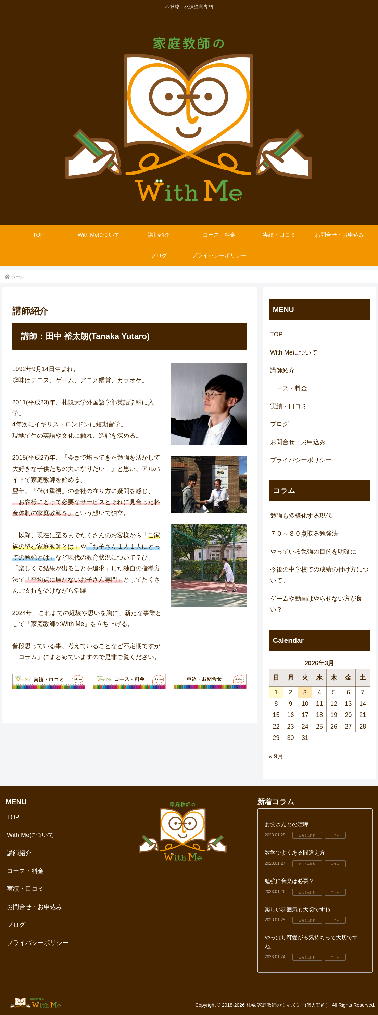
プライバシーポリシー (301, 460)
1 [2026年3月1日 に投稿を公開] (276, 692)
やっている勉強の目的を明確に (313, 551)
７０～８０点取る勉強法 (304, 533)
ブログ (279, 424)
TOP (276, 334)
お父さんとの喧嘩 (286, 824)
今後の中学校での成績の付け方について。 (319, 575)
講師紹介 (282, 370)
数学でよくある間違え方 (295, 853)
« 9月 (276, 756)
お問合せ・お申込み (298, 442)
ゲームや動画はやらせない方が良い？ (316, 604)
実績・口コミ (288, 406)
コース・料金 (288, 388)
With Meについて (293, 352)
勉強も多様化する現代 (301, 515)
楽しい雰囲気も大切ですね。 (300, 909)
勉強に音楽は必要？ (289, 881)
